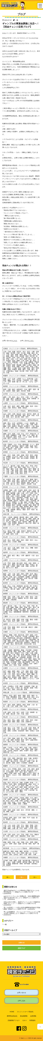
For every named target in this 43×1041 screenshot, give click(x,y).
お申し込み (21, 1000)
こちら (15, 340)
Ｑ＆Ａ (24, 1020)
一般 (16, 20)
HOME (12, 1011)
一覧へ (21, 877)
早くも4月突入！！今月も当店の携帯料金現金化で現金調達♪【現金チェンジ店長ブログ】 (22, 908)
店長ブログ (21, 948)
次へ (34, 877)
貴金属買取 (24, 1016)
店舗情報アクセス (14, 1020)
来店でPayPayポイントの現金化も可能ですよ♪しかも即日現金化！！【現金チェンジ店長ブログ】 (21, 892)
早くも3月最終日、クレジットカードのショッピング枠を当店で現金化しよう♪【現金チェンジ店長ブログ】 (22, 913)
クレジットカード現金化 (25, 1011)
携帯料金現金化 (12, 1016)
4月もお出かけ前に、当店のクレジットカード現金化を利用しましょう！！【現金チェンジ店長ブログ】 (22, 903)
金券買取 (33, 1016)
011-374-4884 (24, 984)
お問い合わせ (21, 992)
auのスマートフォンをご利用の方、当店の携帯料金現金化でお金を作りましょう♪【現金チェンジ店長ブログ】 (22, 897)
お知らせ (22, 942)
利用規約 (32, 1020)
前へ (8, 877)
